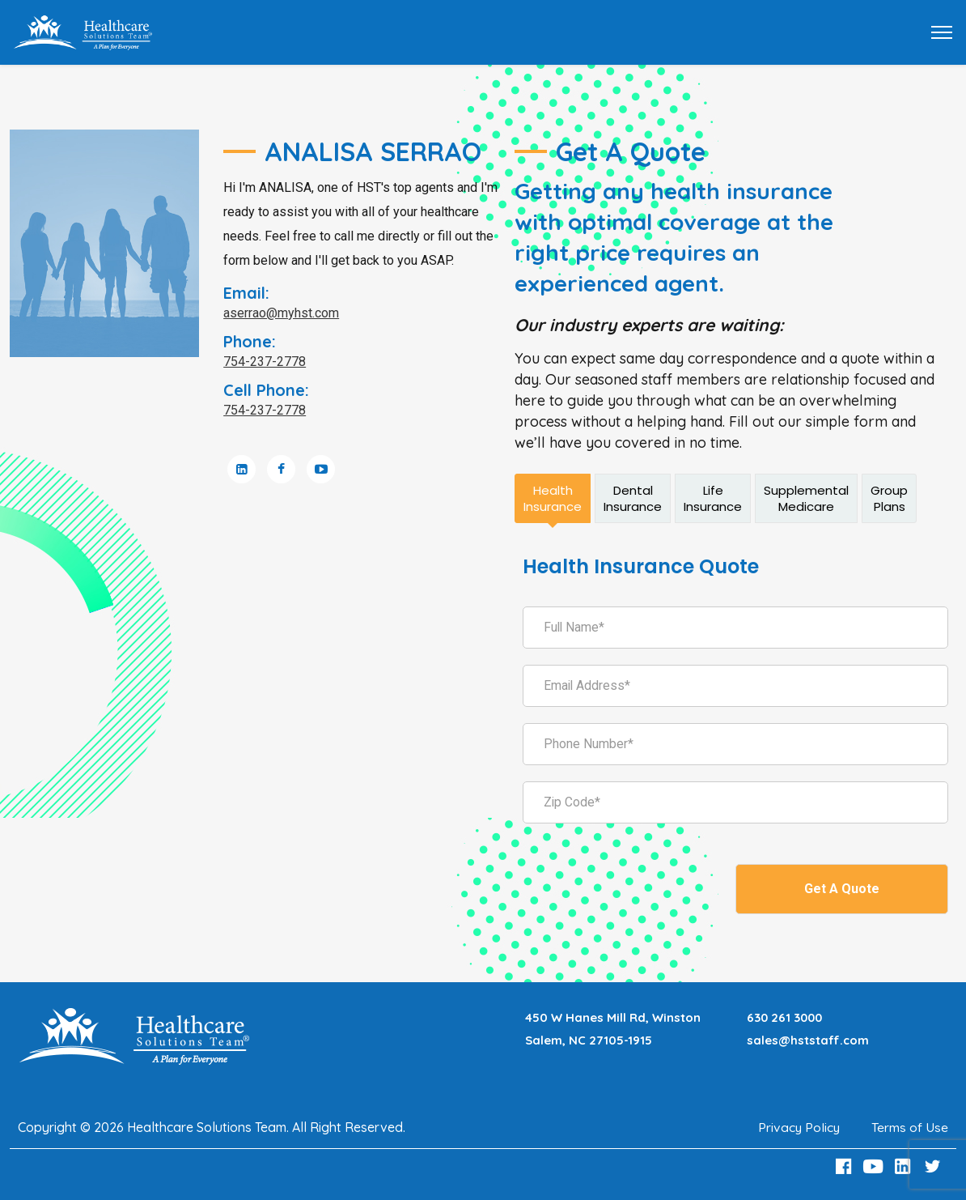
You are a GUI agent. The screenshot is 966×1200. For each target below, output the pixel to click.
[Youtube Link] (875, 1166)
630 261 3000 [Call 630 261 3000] (786, 1017)
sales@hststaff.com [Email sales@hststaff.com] (808, 1040)
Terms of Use (909, 1127)
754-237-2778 (264, 361)
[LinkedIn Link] (905, 1166)
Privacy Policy (798, 1127)
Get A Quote (841, 888)
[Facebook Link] (845, 1166)
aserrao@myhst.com (281, 313)
